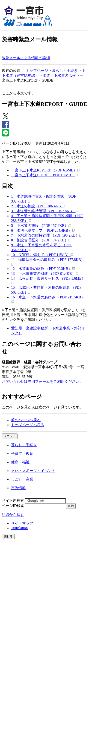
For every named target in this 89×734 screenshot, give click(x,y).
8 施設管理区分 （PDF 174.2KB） (41, 240)
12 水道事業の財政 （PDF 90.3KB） (43, 269)
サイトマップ (22, 523)
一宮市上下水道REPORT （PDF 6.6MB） (45, 170)
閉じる (8, 536)
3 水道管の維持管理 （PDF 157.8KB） (44, 211)
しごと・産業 (22, 479)
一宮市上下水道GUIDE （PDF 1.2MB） (44, 175)
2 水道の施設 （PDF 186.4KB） (39, 206)
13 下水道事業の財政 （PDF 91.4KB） (44, 273)
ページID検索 (13, 506)
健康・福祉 (20, 462)
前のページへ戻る (26, 420)
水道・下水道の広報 (59, 75)
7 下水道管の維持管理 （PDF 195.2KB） (46, 235)
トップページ (37, 71)
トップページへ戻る (27, 425)
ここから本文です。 (18, 93)
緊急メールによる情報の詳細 (26, 58)
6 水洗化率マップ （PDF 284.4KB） (43, 230)
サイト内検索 (13, 501)
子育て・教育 (22, 454)
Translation (19, 528)
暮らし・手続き (65, 71)
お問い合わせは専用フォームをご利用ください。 (42, 381)
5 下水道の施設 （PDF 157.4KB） (41, 226)
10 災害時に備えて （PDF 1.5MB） (42, 255)
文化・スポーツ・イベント (33, 471)
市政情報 (18, 488)
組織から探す (13, 515)
